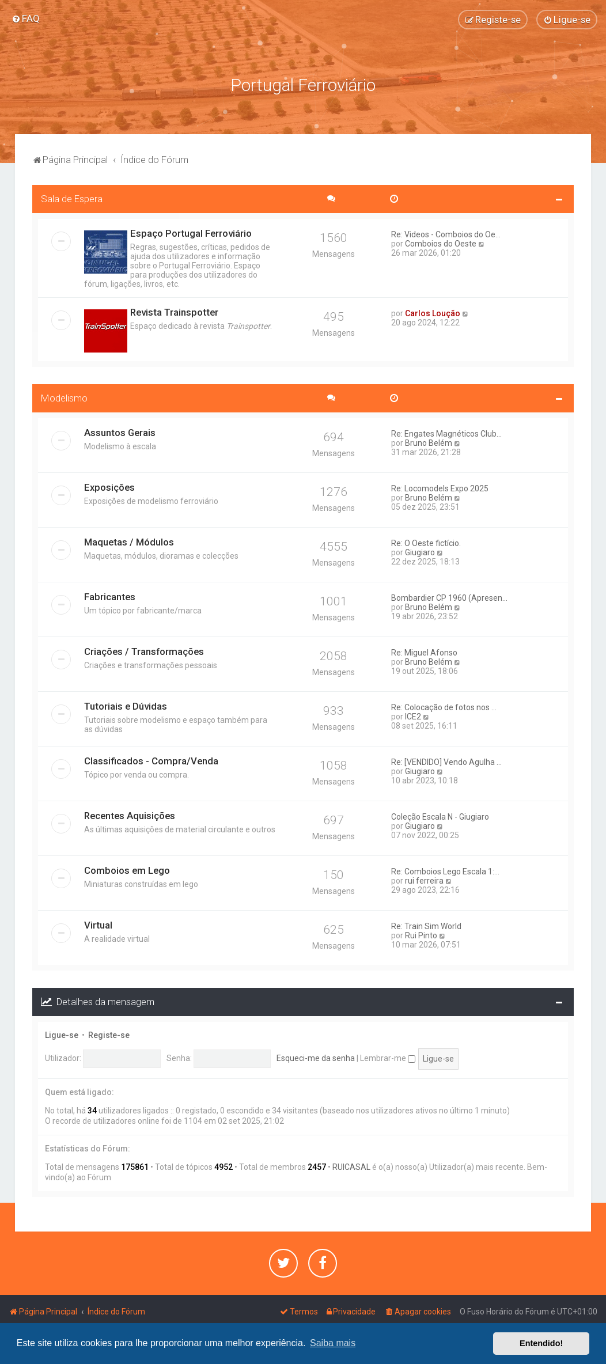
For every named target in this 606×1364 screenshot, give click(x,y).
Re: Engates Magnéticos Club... (446, 432)
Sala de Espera (72, 197)
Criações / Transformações (144, 650)
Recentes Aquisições (129, 814)
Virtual (98, 924)
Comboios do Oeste (440, 242)
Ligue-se (61, 1033)
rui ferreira (424, 879)
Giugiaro (420, 551)
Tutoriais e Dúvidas (125, 705)
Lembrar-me (387, 1057)
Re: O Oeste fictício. (426, 542)
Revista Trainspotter (174, 311)
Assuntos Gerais (120, 431)
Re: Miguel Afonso (424, 651)
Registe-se (109, 1033)
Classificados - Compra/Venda (151, 760)
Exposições (109, 486)
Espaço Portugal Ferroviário (191, 232)
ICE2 (413, 715)
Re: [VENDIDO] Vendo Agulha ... (446, 761)
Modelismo (64, 397)
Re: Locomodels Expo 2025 (439, 487)
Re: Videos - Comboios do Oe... (446, 233)
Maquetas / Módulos (129, 541)
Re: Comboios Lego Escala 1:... (445, 870)
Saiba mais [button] (332, 1343)
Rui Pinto (421, 934)
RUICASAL (351, 1165)
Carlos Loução (432, 312)
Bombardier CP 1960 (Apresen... (449, 596)
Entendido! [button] (541, 1343)
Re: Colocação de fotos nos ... (444, 706)
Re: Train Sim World (426, 925)
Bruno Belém (428, 441)
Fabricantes (109, 595)
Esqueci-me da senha (316, 1057)
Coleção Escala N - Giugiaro (440, 815)
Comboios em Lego (127, 869)
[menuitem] (26, 18)
